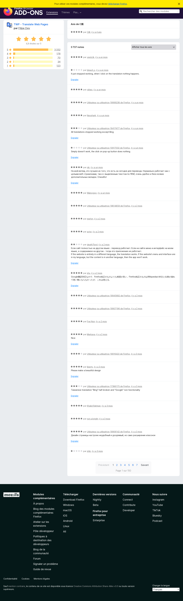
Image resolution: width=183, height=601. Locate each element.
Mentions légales (42, 578)
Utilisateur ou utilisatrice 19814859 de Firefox (108, 206)
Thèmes (65, 12)
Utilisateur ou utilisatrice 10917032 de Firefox (108, 148)
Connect (128, 499)
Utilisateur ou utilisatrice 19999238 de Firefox (108, 102)
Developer (129, 510)
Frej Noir (91, 321)
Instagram (158, 499)
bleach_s (91, 70)
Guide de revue (42, 569)
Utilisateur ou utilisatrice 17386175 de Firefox (108, 386)
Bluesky (157, 515)
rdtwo (90, 89)
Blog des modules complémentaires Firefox (43, 512)
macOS (67, 510)
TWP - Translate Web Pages (31, 24)
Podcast (157, 520)
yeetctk (90, 57)
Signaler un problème (45, 563)
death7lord (92, 244)
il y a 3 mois (136, 354)
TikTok (156, 510)
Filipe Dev (24, 28)
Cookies (25, 578)
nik (88, 167)
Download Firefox (73, 499)
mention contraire (16, 586)
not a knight (92, 419)
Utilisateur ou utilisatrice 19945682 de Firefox (108, 295)
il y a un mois (102, 57)
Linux (66, 526)
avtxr (89, 231)
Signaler (74, 79)
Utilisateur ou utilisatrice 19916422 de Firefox (108, 354)
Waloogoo (92, 193)
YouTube (157, 504)
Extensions (52, 12)
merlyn (90, 219)
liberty (90, 367)
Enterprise (99, 520)
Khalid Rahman (94, 406)
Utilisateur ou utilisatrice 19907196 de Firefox (108, 308)
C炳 (88, 32)
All (64, 531)
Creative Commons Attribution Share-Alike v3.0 (95, 586)
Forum (37, 558)
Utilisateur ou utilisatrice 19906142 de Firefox (108, 431)
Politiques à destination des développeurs (42, 540)
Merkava (91, 334)
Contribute (129, 504)
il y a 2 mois (136, 206)
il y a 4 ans (97, 32)
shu (88, 273)
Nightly (97, 499)
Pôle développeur (43, 531)
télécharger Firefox (117, 4)
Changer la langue (161, 585)
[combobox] (159, 11)
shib (89, 451)
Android (67, 520)
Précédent (103, 465)
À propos (38, 503)
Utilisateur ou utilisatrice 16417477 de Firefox (108, 128)
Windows (68, 504)
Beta (95, 504)
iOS (65, 515)
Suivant (145, 465)
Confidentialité (10, 578)
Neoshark (91, 115)
